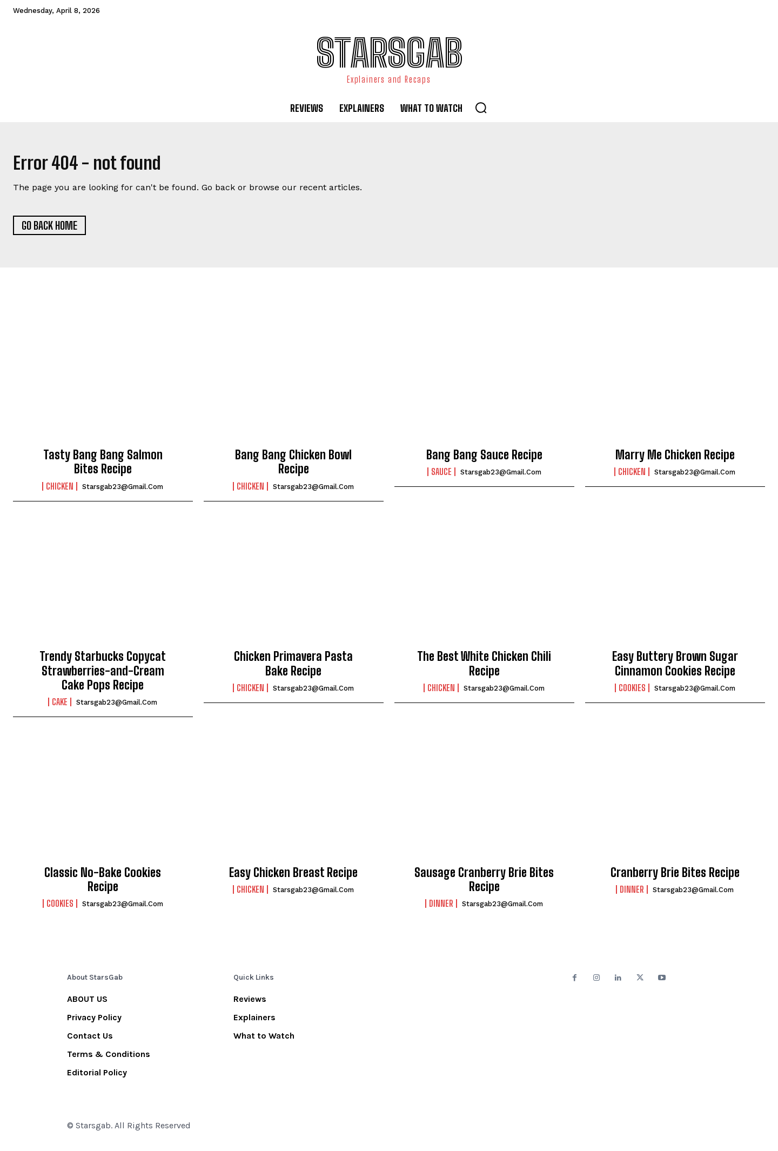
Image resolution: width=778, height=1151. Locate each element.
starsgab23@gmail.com (122, 491)
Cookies (632, 693)
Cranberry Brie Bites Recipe (675, 877)
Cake (60, 707)
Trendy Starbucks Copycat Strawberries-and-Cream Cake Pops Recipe (102, 676)
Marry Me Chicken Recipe (675, 460)
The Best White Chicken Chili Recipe (484, 668)
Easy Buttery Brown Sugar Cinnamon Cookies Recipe (675, 668)
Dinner (441, 909)
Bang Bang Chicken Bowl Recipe (293, 467)
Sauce (441, 477)
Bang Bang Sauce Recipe (484, 460)
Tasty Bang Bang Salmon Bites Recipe (103, 467)
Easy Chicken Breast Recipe (293, 877)
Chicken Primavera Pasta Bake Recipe (293, 668)
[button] (481, 108)
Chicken (59, 491)
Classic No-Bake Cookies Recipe (102, 884)
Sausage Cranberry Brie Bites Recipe (484, 884)
